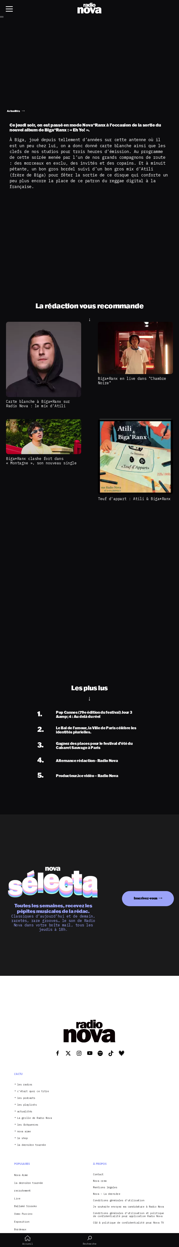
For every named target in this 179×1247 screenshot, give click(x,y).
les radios (24, 1084)
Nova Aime (21, 1175)
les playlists (27, 1104)
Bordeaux (20, 1229)
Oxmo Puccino (23, 1213)
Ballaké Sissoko (25, 1206)
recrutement (22, 1190)
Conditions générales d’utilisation (118, 1200)
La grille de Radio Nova (34, 1118)
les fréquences (27, 1124)
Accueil (27, 1240)
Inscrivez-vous (145, 898)
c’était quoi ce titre (33, 1091)
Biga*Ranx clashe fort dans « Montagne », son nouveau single (41, 460)
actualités (24, 1111)
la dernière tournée (31, 1144)
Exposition (21, 1221)
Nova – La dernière (106, 1193)
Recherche (89, 1240)
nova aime (24, 1131)
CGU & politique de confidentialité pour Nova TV (128, 1222)
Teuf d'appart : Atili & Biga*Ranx (134, 498)
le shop (22, 1138)
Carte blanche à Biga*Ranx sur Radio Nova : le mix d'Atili (38, 403)
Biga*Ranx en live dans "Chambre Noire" (132, 380)
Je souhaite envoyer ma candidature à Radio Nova (128, 1206)
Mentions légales (105, 1187)
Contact (98, 1174)
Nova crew (100, 1180)
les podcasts (26, 1098)
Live (17, 1198)
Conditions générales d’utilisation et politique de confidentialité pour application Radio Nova (128, 1215)
